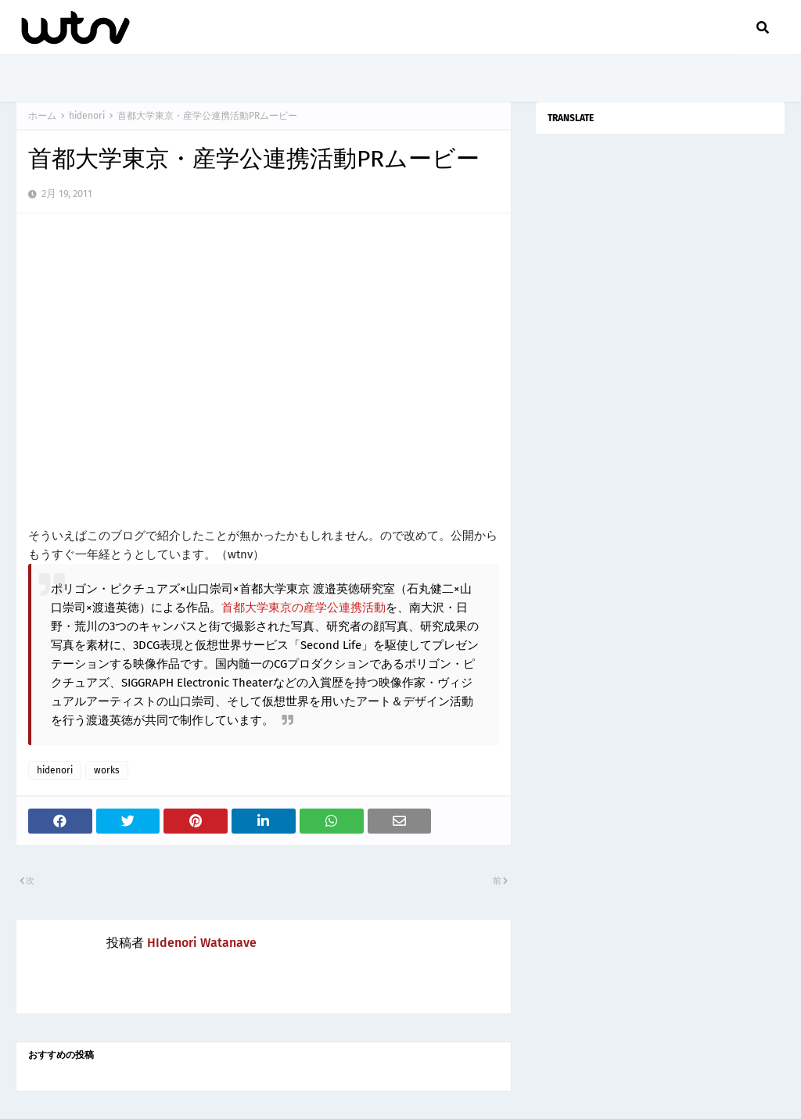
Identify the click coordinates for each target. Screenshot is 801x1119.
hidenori (87, 115)
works (107, 770)
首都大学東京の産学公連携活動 (303, 608)
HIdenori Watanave (202, 942)
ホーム (42, 115)
